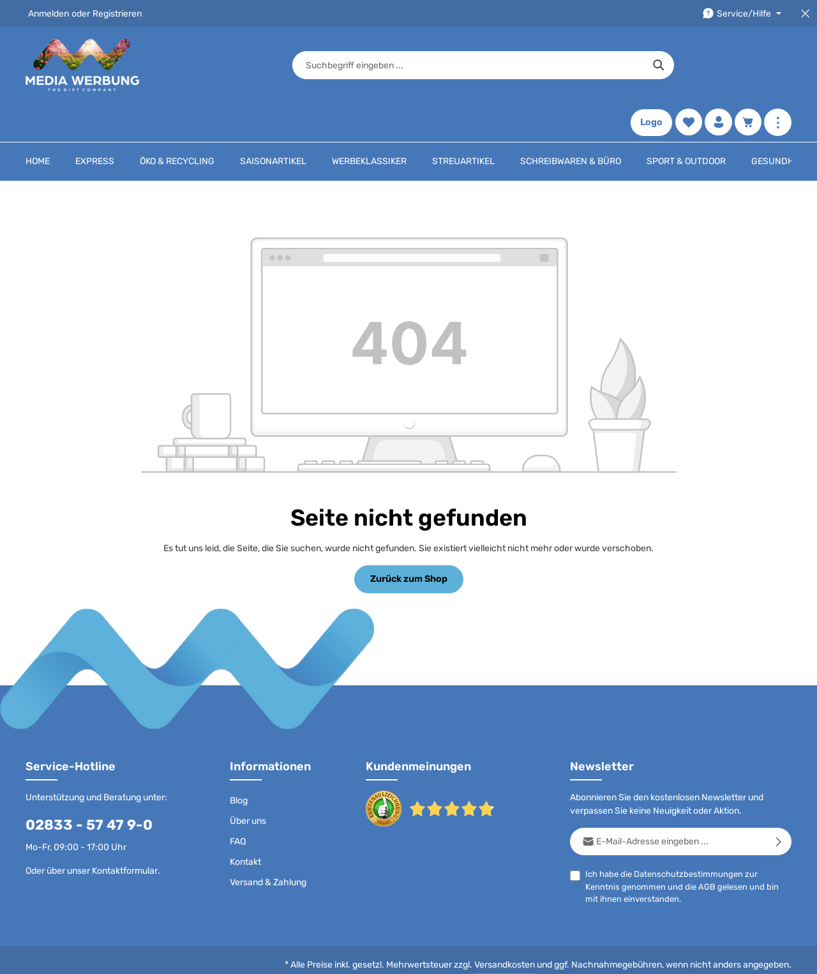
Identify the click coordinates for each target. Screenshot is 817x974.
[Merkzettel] (687, 65)
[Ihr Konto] (717, 65)
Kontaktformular (125, 832)
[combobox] (394, 65)
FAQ (238, 803)
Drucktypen (579, 954)
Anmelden (48, 13)
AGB (707, 848)
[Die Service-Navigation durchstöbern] (741, 13)
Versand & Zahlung (268, 844)
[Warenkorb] (747, 65)
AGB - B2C (415, 954)
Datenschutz (357, 954)
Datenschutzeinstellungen (737, 954)
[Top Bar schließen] (805, 13)
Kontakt (245, 823)
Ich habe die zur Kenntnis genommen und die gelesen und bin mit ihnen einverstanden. (682, 847)
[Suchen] (584, 65)
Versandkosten (504, 926)
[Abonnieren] (779, 803)
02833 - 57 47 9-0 (89, 786)
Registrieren (117, 13)
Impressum (522, 954)
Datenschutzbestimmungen (688, 836)
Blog (239, 762)
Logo (650, 65)
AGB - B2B (468, 954)
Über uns (248, 782)
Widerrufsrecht (643, 954)
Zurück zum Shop (408, 540)
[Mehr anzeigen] (777, 65)
